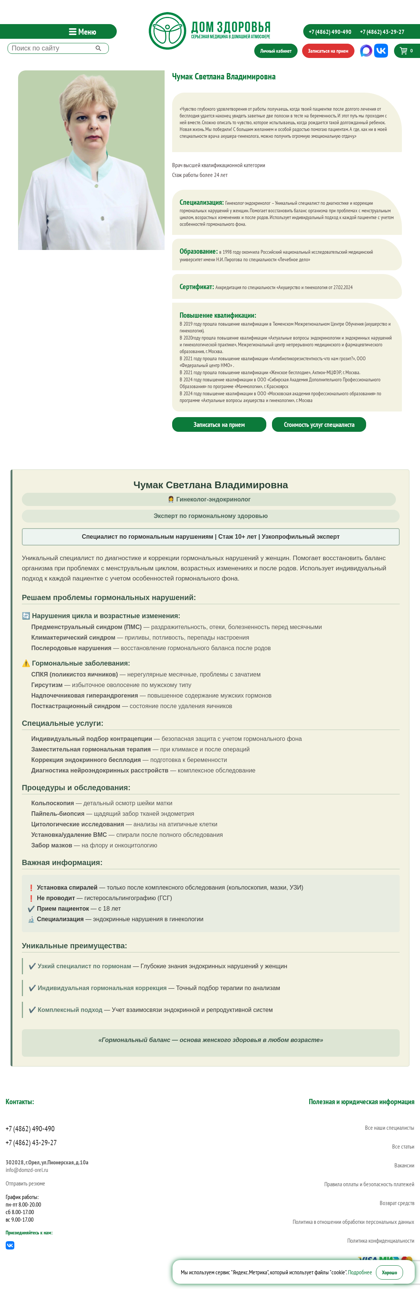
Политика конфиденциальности (380, 1240)
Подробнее (360, 1272)
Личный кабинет (276, 50)
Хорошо (389, 1272)
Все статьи (403, 1146)
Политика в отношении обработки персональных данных (353, 1221)
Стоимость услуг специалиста (319, 424)
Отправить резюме (25, 1183)
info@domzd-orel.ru (27, 1169)
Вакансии (404, 1165)
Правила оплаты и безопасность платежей (369, 1184)
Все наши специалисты (389, 1127)
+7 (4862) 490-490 (330, 31)
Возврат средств (397, 1203)
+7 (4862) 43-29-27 (382, 31)
